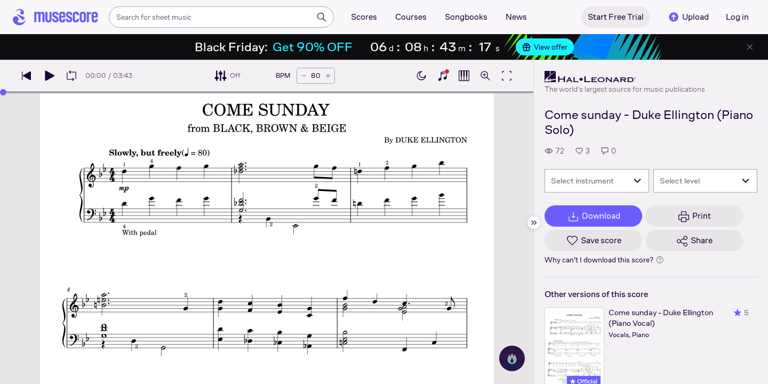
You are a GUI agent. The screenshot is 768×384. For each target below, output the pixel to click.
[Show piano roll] (464, 75)
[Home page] (55, 17)
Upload (688, 17)
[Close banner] (749, 47)
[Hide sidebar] (533, 222)
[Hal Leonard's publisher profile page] (625, 77)
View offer (544, 47)
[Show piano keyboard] (442, 75)
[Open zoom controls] (485, 75)
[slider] (3, 92)
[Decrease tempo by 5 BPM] (303, 75)
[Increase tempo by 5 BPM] (328, 75)
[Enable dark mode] (421, 75)
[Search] (321, 17)
